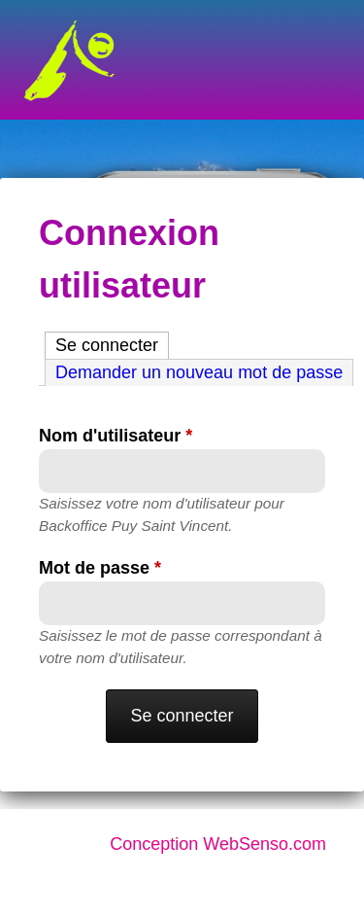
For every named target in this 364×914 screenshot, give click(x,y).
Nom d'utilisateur (115, 435)
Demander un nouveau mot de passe (199, 372)
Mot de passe (100, 568)
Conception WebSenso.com (218, 844)
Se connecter (112, 344)
